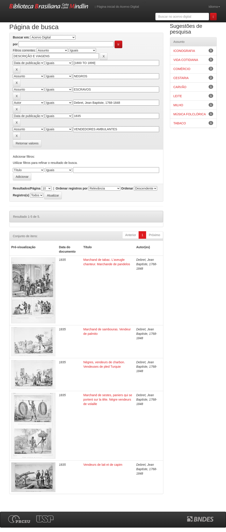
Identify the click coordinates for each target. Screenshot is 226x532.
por (15, 44)
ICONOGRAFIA (184, 51)
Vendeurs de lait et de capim (102, 464)
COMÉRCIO (181, 69)
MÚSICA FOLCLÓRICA (189, 114)
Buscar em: (21, 37)
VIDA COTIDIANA (185, 60)
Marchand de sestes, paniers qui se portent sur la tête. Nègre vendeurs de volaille (107, 399)
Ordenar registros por (72, 188)
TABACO (179, 123)
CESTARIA (181, 78)
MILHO (178, 105)
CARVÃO (179, 87)
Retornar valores (27, 143)
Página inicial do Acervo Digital (117, 7)
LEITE (177, 96)
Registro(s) (21, 195)
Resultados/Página (26, 188)
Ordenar (127, 188)
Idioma (214, 6)
